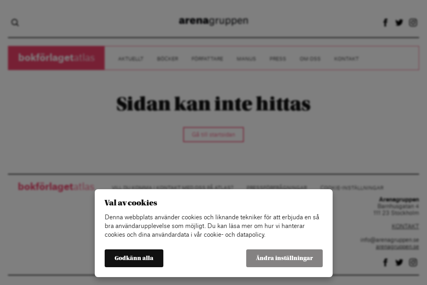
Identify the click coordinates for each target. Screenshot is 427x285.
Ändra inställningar (284, 258)
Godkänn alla (134, 258)
